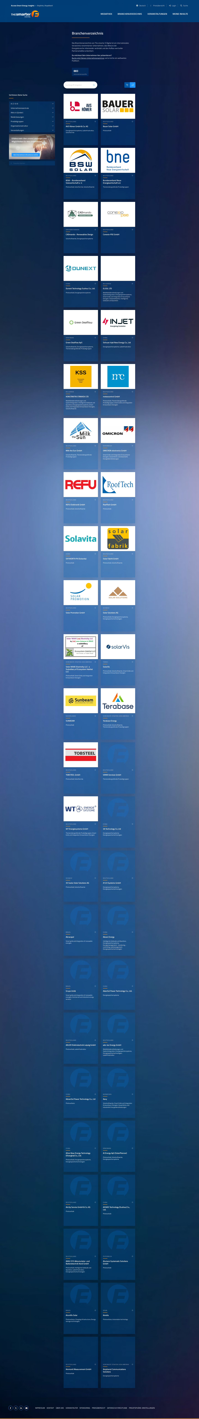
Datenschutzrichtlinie (117, 1408)
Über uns (60, 1408)
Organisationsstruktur (19, 125)
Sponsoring (84, 1408)
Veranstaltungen (157, 14)
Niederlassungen (17, 117)
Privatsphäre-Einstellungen (142, 1408)
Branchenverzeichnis (130, 14)
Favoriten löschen (17, 163)
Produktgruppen (17, 121)
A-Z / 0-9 (14, 103)
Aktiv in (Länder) (17, 112)
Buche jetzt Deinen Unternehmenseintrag (88, 58)
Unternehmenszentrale (20, 108)
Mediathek (106, 14)
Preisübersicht (98, 1408)
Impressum (40, 1408)
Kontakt (50, 1408)
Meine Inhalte (180, 14)
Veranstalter (72, 1408)
